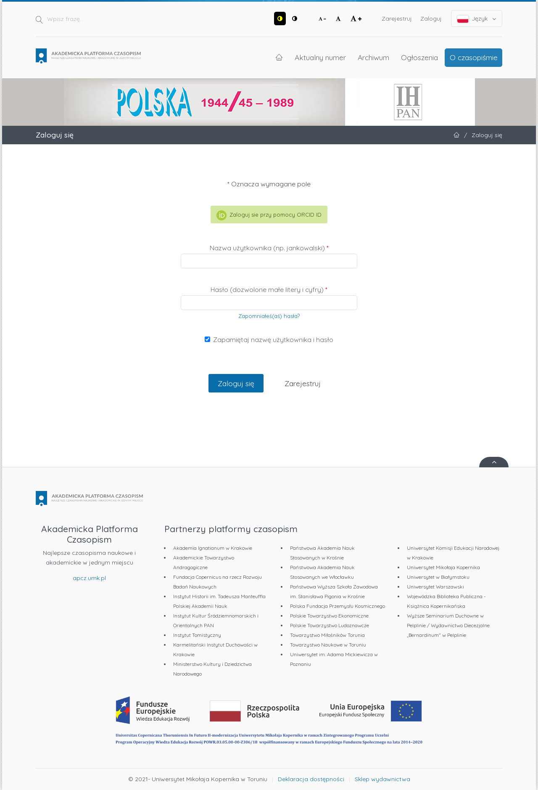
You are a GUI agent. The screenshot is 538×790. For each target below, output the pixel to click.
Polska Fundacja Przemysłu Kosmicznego (337, 606)
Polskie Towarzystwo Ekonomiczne (329, 615)
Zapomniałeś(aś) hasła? (269, 316)
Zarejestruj (397, 18)
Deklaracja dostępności (311, 779)
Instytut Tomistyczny (197, 635)
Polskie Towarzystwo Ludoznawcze (329, 625)
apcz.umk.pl (89, 578)
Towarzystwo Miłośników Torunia (327, 635)
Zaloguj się (236, 383)
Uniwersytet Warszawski (435, 586)
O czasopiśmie (474, 57)
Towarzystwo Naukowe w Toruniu (328, 645)
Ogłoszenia (419, 57)
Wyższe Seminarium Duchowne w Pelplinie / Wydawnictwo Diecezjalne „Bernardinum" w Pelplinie (448, 625)
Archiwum (373, 57)
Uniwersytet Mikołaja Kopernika (443, 567)
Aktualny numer (320, 57)
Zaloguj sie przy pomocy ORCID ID (269, 215)
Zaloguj (431, 18)
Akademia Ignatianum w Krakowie (212, 548)
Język (476, 19)
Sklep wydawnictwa (382, 779)
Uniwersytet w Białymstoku (438, 577)
